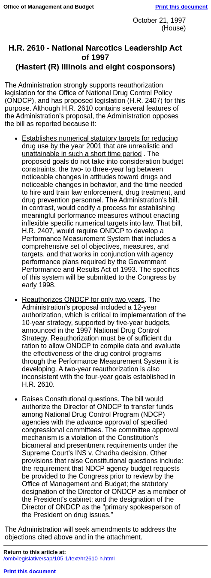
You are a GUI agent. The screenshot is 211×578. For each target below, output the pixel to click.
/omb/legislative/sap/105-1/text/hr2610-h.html (59, 558)
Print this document (181, 6)
